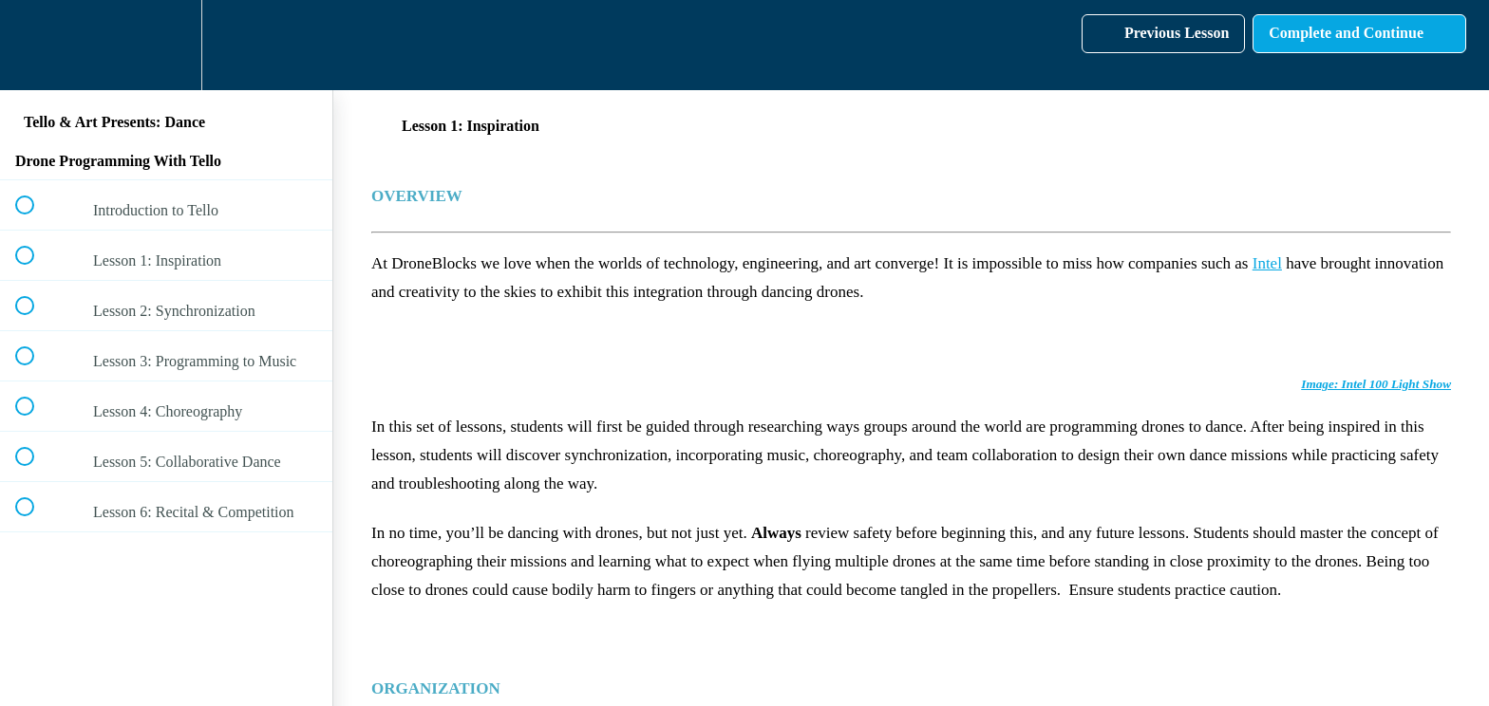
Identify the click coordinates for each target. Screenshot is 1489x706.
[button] (35, 45)
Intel (1267, 263)
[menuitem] (166, 45)
